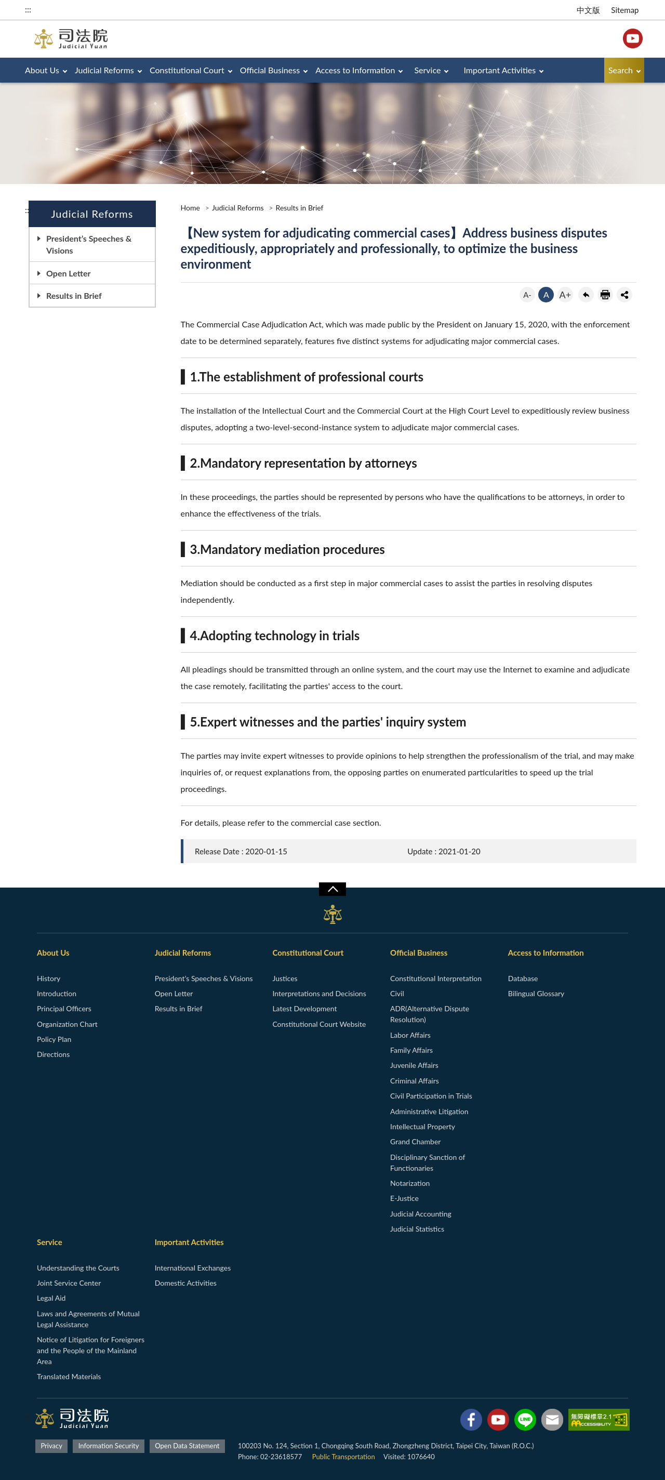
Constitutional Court (187, 70)
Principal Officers (64, 1008)
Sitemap (625, 10)
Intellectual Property (422, 1126)
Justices (284, 978)
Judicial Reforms (104, 70)
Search (620, 70)
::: (28, 9)
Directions (53, 1054)
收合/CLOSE (332, 889)
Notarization (410, 1183)
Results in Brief (74, 295)
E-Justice (404, 1198)
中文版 (588, 10)
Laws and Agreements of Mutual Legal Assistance (88, 1319)
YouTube (633, 38)
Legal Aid (51, 1297)
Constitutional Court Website (319, 1024)
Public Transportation (343, 1456)
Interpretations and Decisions (319, 993)
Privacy (51, 1446)
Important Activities (500, 70)
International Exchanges (193, 1267)
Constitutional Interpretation (436, 978)
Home (190, 207)
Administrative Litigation (429, 1111)
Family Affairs (411, 1050)
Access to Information (355, 70)
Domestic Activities (186, 1282)
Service (427, 70)
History (48, 978)
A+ (565, 294)
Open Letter (68, 273)
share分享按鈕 (624, 294)
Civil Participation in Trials (431, 1095)
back (586, 294)
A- (527, 294)
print (605, 294)
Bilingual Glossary (536, 993)
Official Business (270, 70)
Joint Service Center (69, 1282)
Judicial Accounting (420, 1213)
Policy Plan (54, 1039)
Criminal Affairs (414, 1080)
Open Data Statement (187, 1446)
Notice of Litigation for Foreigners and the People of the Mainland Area (90, 1350)
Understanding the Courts (78, 1267)
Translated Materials (69, 1376)
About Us (42, 70)
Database (523, 978)
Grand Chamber (415, 1141)
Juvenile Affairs (414, 1065)
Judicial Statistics (417, 1228)
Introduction (56, 993)
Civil (397, 993)
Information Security (108, 1446)
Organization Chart (67, 1024)
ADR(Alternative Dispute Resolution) (429, 1014)
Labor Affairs (410, 1034)
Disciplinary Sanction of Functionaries (427, 1162)
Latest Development (304, 1008)
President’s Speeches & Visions (88, 244)
